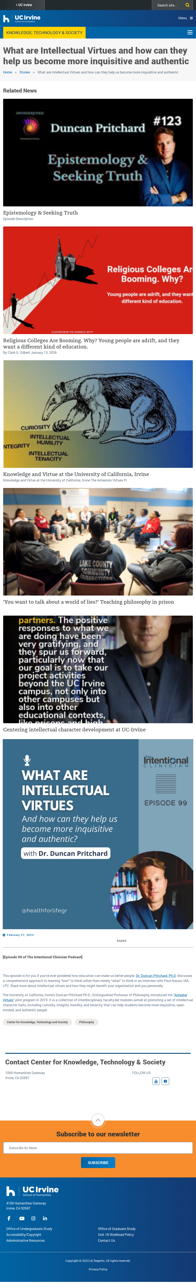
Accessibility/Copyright (23, 1234)
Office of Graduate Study (117, 1228)
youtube (22, 1218)
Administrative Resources (25, 1240)
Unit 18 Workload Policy (116, 1234)
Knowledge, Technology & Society (44, 32)
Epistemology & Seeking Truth (40, 213)
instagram (33, 1218)
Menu (182, 18)
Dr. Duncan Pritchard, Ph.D (156, 975)
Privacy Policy (98, 1269)
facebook (10, 1218)
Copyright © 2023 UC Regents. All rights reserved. (98, 1261)
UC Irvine (25, 5)
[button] (98, 1120)
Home (7, 72)
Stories (25, 72)
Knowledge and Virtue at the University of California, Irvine (76, 474)
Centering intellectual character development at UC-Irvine (74, 729)
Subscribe (98, 1162)
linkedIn (45, 1218)
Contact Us (106, 1240)
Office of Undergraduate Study (29, 1228)
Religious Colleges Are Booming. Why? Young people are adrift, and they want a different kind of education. (91, 343)
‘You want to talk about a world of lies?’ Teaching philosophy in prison (88, 602)
